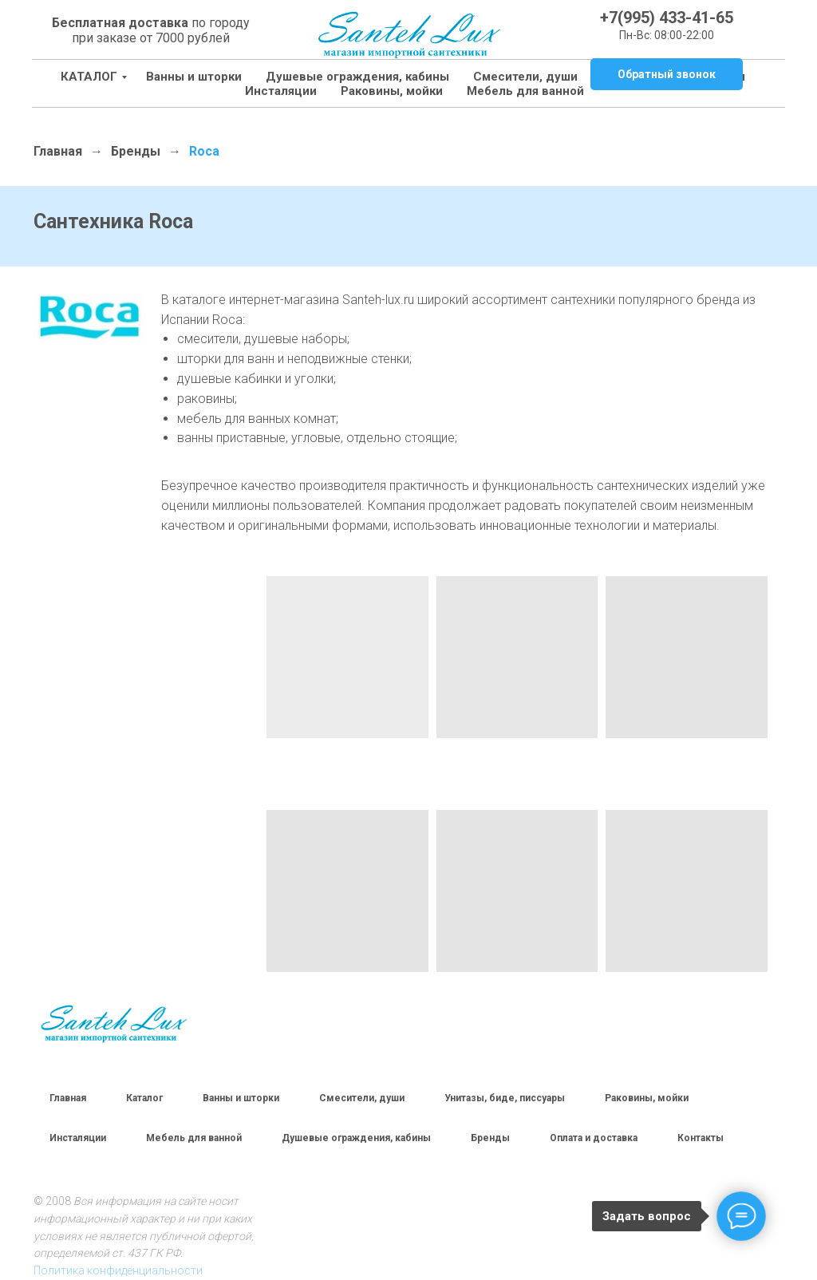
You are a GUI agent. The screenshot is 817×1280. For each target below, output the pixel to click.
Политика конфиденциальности (118, 1270)
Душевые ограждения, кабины (357, 76)
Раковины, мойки (344, 91)
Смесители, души (525, 76)
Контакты (700, 1138)
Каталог (144, 1098)
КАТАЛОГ (89, 76)
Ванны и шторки (194, 76)
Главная (58, 151)
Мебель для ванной (477, 91)
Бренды (135, 151)
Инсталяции (77, 1138)
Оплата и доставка (593, 1138)
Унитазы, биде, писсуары (504, 1098)
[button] (666, 74)
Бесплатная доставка (120, 22)
